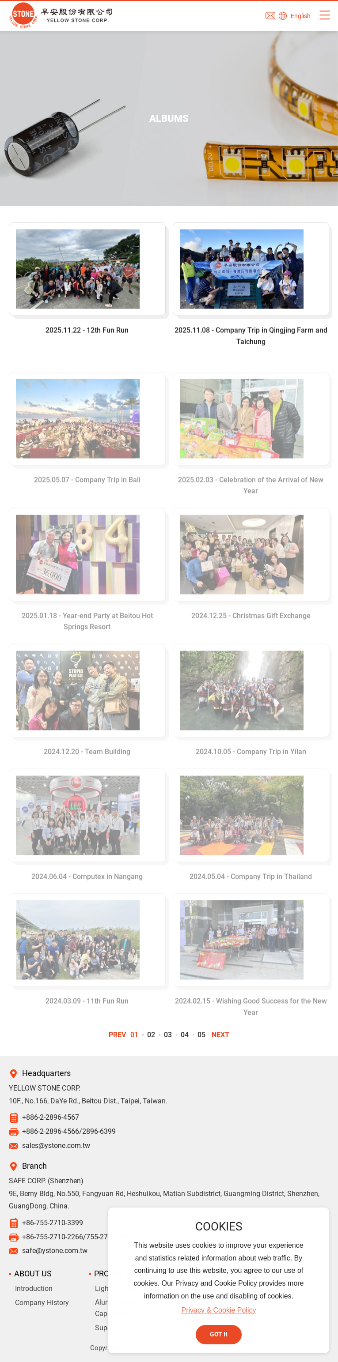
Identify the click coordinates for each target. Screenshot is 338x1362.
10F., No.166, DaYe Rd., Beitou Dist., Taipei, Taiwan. (88, 1101)
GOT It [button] (219, 1334)
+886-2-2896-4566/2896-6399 (69, 1131)
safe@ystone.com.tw (54, 1250)
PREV (117, 1035)
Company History (42, 1302)
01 (134, 1035)
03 (168, 1035)
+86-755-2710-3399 (52, 1223)
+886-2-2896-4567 (50, 1117)
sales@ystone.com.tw (56, 1145)
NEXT (220, 1035)
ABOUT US (33, 1273)
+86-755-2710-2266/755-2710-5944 (77, 1237)
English (301, 15)
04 (185, 1035)
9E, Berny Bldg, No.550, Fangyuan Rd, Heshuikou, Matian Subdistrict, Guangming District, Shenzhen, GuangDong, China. (164, 1200)
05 (201, 1035)
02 (151, 1035)
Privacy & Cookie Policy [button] (219, 1310)
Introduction (34, 1288)
